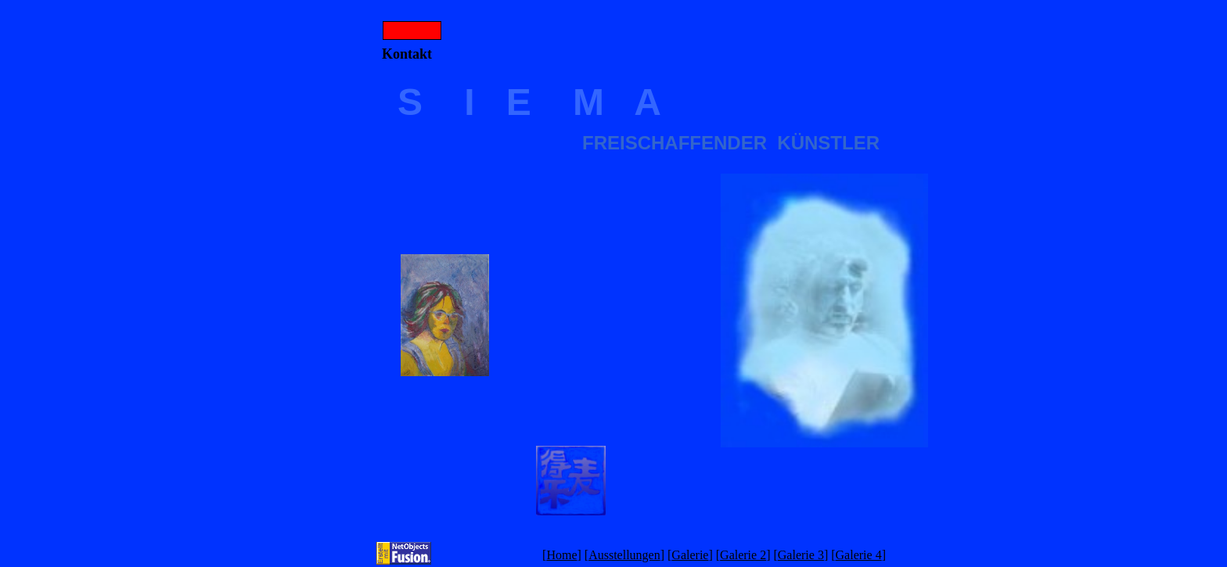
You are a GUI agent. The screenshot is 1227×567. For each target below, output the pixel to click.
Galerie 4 (859, 555)
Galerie (689, 555)
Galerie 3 (801, 555)
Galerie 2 (743, 555)
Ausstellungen (624, 555)
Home (561, 555)
